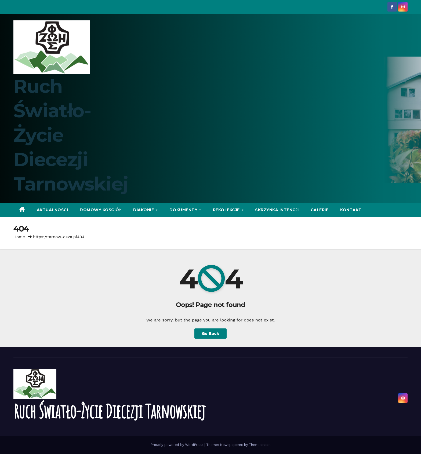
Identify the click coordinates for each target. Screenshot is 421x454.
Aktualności (52, 209)
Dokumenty (184, 209)
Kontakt (351, 209)
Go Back (210, 333)
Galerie (320, 209)
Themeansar (259, 445)
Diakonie (144, 209)
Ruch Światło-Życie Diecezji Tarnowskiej (109, 411)
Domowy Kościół (100, 209)
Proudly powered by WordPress (177, 445)
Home (19, 237)
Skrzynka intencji (277, 209)
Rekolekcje (227, 209)
